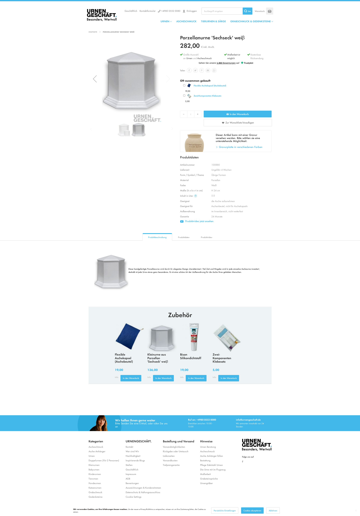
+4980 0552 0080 (170, 10)
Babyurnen (94, 469)
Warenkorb (260, 11)
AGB (128, 478)
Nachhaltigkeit (133, 455)
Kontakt (129, 446)
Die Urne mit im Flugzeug (212, 469)
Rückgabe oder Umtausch (175, 451)
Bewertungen (132, 483)
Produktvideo (206, 237)
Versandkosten (170, 460)
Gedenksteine (95, 496)
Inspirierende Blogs (135, 460)
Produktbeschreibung (157, 237)
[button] (95, 79)
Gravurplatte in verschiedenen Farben (240, 147)
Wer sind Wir (132, 451)
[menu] (217, 21)
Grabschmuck (95, 492)
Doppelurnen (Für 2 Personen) (104, 460)
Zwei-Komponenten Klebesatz (207, 95)
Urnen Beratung (208, 446)
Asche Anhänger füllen (211, 455)
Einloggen (191, 10)
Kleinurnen (94, 464)
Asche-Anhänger (97, 451)
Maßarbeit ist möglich (233, 56)
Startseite (93, 32)
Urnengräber (206, 483)
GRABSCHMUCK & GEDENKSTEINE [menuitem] (250, 21)
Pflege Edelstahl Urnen (211, 464)
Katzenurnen (95, 487)
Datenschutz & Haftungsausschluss (143, 492)
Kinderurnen (95, 474)
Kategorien (96, 441)
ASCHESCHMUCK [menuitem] (186, 21)
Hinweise (206, 441)
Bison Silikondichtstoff (190, 356)
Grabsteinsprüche (209, 478)
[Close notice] (355, 511)
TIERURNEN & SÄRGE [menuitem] (213, 21)
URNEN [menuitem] (165, 21)
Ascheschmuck (204, 58)
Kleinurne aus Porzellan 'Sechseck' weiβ (157, 358)
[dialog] (180, 510)
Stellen (129, 464)
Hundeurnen (95, 483)
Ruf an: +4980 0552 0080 (202, 419)
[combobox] (227, 11)
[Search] (247, 11)
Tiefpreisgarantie (171, 464)
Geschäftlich (131, 10)
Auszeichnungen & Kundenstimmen (143, 487)
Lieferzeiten (169, 455)
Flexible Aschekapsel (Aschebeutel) (210, 85)
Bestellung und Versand (178, 441)
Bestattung (205, 460)
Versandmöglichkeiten (174, 446)
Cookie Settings (133, 496)
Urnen (189, 58)
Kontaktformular (148, 10)
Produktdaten (183, 237)
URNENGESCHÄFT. (139, 441)
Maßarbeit (205, 474)
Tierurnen (93, 478)
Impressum (131, 474)
